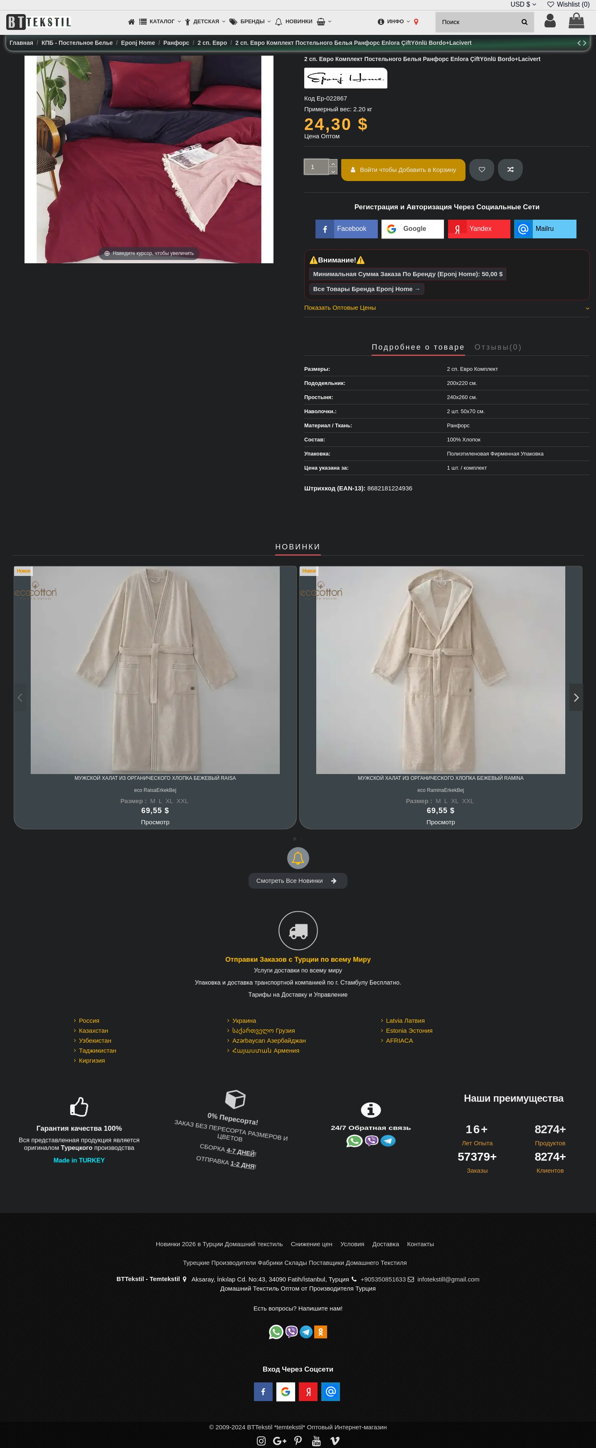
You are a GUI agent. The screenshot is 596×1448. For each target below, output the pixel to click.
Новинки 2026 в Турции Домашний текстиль (219, 1243)
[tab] (447, 309)
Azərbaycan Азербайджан (269, 1040)
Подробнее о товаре (418, 347)
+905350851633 (383, 1279)
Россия (89, 1020)
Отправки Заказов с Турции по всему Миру (298, 960)
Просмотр (155, 822)
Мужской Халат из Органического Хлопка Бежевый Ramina (441, 778)
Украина (244, 1020)
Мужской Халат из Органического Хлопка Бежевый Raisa (155, 778)
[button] (160, 22)
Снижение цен (311, 1243)
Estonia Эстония (409, 1030)
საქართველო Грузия (263, 1030)
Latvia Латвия (405, 1020)
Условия (352, 1243)
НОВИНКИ (297, 547)
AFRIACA (399, 1040)
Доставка (385, 1243)
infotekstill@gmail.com (448, 1279)
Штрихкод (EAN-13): (334, 488)
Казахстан (93, 1030)
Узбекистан (95, 1040)
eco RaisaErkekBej (155, 790)
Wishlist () (568, 4)
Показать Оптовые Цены (447, 307)
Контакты (420, 1243)
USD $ (523, 4)
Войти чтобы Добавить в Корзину (403, 169)
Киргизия (92, 1060)
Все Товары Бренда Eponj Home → (367, 288)
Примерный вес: (328, 109)
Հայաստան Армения (265, 1050)
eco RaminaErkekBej (440, 790)
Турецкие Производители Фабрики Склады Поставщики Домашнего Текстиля (295, 1262)
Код (309, 98)
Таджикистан (97, 1050)
